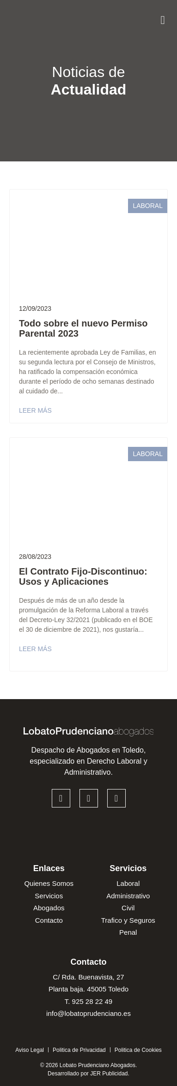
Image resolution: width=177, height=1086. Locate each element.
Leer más (35, 410)
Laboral (148, 205)
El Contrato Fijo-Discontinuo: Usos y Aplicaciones (83, 576)
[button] (163, 17)
